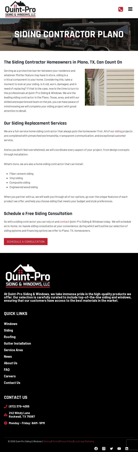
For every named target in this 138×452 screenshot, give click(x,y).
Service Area (13, 350)
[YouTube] (119, 448)
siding (118, 131)
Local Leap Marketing (84, 441)
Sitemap (47, 441)
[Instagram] (103, 448)
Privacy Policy (66, 441)
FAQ (7, 369)
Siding (8, 330)
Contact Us (12, 383)
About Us (10, 363)
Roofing (10, 337)
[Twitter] (111, 448)
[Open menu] (130, 9)
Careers (10, 376)
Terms (55, 441)
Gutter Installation (17, 343)
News (8, 356)
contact (64, 221)
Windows (10, 324)
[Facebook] (96, 448)
